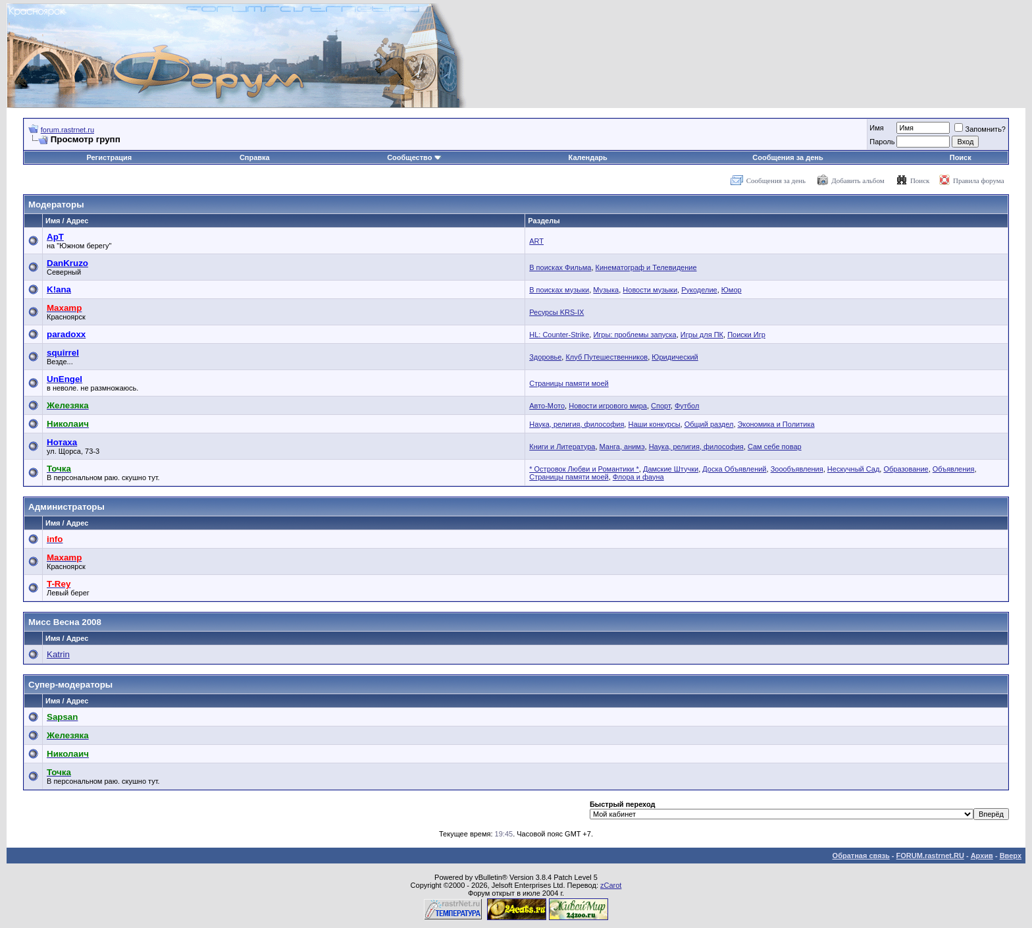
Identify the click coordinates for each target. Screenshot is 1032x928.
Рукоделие (699, 290)
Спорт (661, 406)
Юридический (675, 357)
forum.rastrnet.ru (67, 130)
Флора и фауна (638, 477)
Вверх (1010, 856)
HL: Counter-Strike (559, 335)
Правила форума (978, 180)
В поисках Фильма (560, 267)
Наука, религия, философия (576, 424)
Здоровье (545, 357)
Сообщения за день (787, 157)
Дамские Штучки (670, 469)
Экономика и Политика (776, 424)
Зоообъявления (797, 469)
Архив (982, 856)
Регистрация (109, 157)
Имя (876, 128)
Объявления (954, 469)
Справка (255, 157)
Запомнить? (980, 129)
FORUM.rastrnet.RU (930, 856)
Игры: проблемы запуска (634, 335)
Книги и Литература (562, 446)
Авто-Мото (547, 406)
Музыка (606, 290)
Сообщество (414, 157)
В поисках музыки (559, 290)
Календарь (588, 157)
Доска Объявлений (734, 469)
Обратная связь (861, 856)
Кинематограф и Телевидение (646, 267)
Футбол (687, 406)
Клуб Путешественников (606, 357)
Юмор (731, 290)
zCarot (610, 885)
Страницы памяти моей (568, 383)
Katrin (58, 654)
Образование (905, 469)
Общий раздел (709, 424)
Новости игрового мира (608, 406)
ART (536, 241)
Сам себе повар (775, 446)
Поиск (960, 157)
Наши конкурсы (654, 424)
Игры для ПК (702, 335)
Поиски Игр (746, 335)
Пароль (881, 142)
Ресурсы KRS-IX (556, 312)
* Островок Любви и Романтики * (584, 469)
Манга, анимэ (622, 446)
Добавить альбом (857, 180)
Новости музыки (650, 290)
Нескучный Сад (853, 469)
